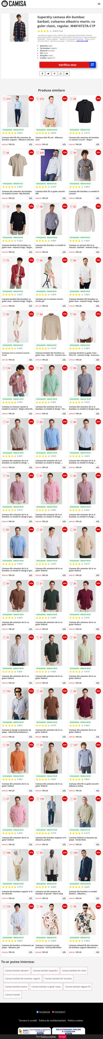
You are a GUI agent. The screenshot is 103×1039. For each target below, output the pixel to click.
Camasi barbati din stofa (74, 970)
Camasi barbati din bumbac (58, 978)
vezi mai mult (82, 41)
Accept (62, 1036)
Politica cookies (75, 1020)
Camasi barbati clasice (16, 986)
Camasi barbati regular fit (77, 986)
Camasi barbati (12, 994)
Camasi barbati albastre (17, 970)
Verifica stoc (77, 65)
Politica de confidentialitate (52, 1020)
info (30, 144)
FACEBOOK (43, 1012)
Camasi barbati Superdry (45, 970)
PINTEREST (58, 1012)
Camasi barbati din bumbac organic (22, 978)
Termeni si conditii (28, 1020)
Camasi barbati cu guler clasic (46, 986)
